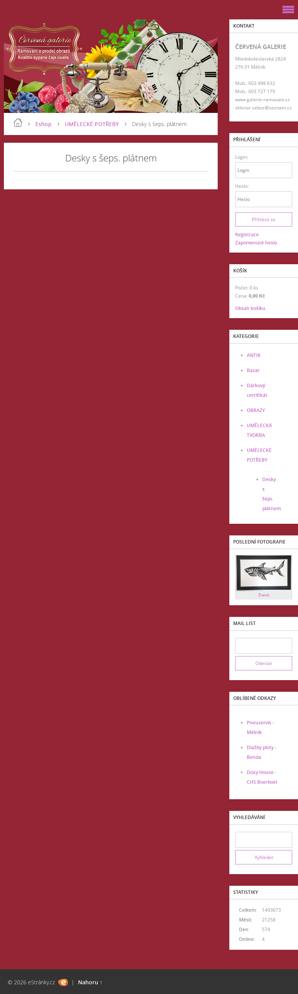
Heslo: (242, 186)
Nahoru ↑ (90, 982)
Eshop (43, 124)
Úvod (18, 122)
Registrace (247, 234)
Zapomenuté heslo (256, 242)
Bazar (253, 370)
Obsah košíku (250, 308)
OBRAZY (256, 410)
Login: (241, 157)
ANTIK (254, 355)
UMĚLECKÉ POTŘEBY (92, 124)
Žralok (263, 594)
